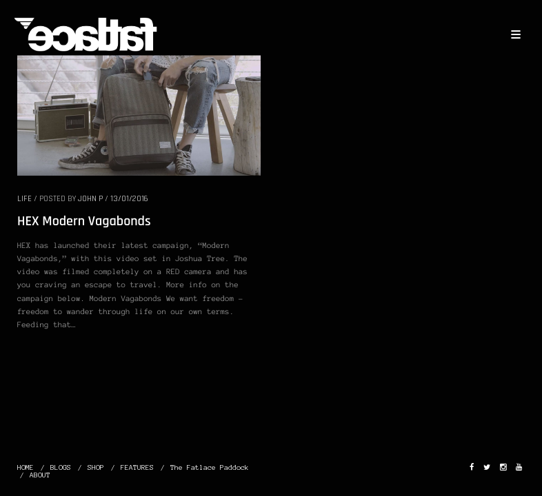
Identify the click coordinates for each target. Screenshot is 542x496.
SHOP (96, 467)
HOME (25, 467)
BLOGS (60, 467)
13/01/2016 (129, 199)
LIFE (24, 199)
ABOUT (40, 475)
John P (90, 199)
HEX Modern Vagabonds (84, 221)
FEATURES (137, 467)
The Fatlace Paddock (209, 467)
